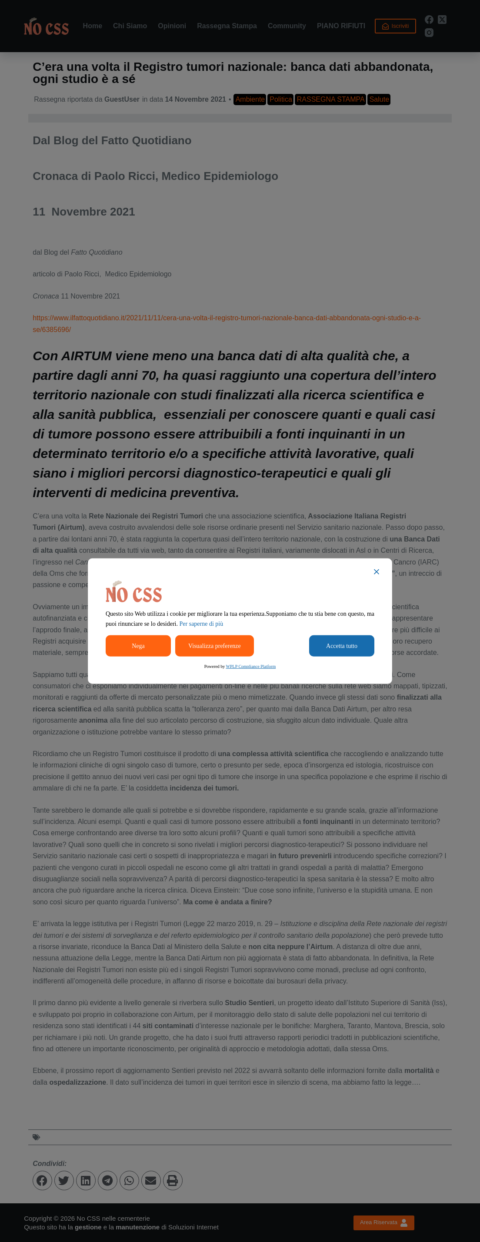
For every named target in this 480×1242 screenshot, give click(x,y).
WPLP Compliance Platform (251, 666)
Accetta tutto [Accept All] (341, 646)
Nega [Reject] (138, 646)
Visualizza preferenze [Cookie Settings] (214, 646)
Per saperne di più (201, 624)
